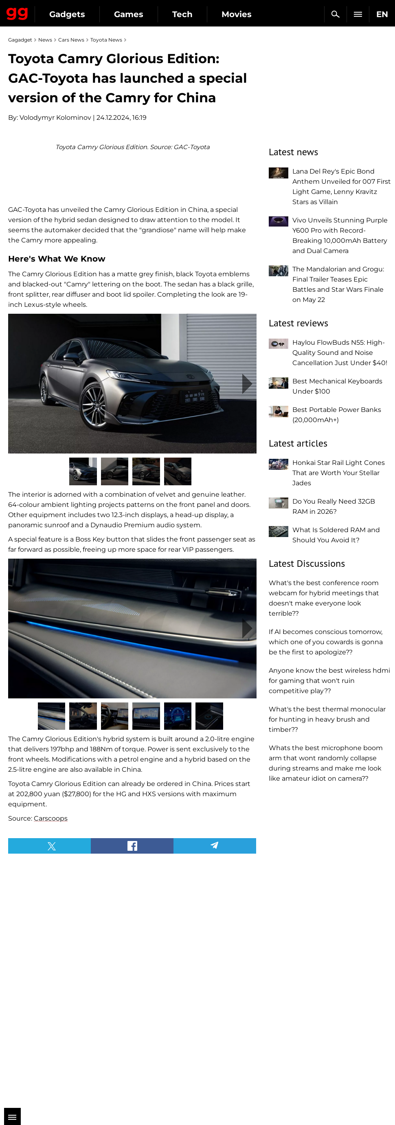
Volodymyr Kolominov (55, 117)
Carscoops (51, 949)
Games (128, 14)
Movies (237, 14)
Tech (182, 14)
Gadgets (67, 14)
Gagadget (17, 12)
